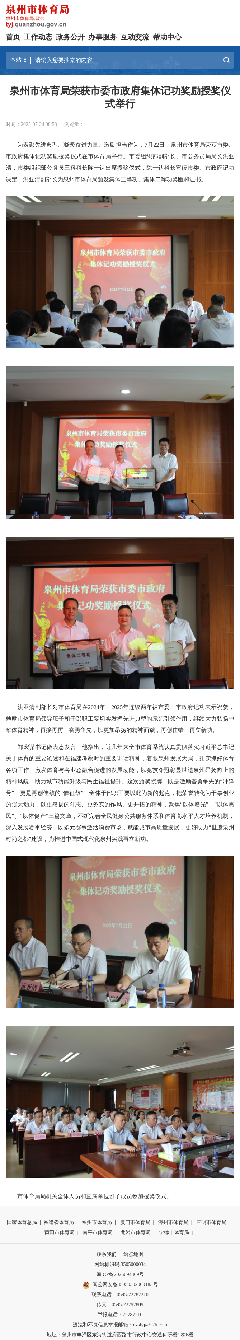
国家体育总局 (22, 1222)
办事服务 (102, 37)
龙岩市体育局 (136, 1232)
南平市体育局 (98, 1232)
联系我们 (107, 1254)
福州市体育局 (97, 1222)
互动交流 (135, 37)
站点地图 (133, 1254)
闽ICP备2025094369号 (120, 1274)
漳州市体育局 (173, 1222)
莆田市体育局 (59, 1232)
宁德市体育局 (174, 1232)
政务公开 (70, 37)
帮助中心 (167, 37)
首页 (13, 37)
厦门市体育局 (135, 1222)
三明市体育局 (211, 1222)
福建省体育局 (59, 1222)
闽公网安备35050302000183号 (120, 1285)
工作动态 (38, 37)
